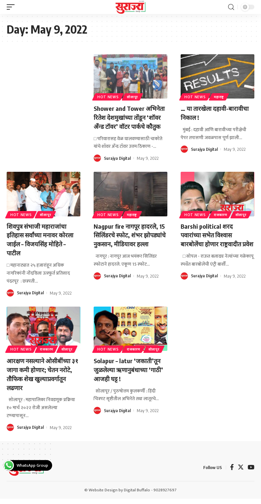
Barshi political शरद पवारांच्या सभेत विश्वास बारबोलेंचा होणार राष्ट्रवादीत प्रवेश (212, 246)
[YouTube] (251, 473)
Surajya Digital (117, 166)
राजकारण (221, 222)
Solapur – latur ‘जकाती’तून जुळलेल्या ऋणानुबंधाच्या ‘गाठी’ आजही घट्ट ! (129, 375)
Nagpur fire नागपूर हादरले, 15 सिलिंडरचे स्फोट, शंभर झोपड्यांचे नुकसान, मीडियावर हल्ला (128, 246)
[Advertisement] (43, 90)
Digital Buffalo (137, 495)
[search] (231, 7)
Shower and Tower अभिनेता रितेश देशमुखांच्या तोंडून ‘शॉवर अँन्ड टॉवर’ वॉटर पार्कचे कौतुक (128, 121)
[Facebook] (232, 473)
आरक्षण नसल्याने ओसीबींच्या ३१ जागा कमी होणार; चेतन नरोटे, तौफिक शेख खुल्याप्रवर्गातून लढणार (41, 380)
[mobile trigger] (12, 7)
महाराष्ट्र (220, 97)
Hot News (108, 97)
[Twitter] (241, 473)
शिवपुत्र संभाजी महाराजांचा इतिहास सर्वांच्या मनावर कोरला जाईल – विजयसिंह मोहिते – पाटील (43, 246)
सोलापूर (133, 97)
